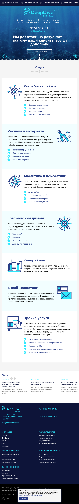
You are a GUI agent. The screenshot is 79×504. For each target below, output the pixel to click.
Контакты (56, 20)
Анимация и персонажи (22, 244)
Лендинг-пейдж (35, 111)
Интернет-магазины (36, 108)
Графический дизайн (71, 2)
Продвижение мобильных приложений (45, 343)
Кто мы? (20, 20)
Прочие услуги (36, 318)
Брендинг (16, 237)
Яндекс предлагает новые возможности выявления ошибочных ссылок (11, 384)
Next (15, 378)
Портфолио (43, 20)
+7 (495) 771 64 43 (38, 28)
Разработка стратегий (37, 195)
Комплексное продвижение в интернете (45, 349)
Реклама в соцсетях (21, 160)
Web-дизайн (17, 234)
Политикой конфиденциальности (30, 495)
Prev (11, 378)
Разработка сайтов (11, 2)
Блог (57, 22)
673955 (15, 490)
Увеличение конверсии (38, 198)
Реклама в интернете (31, 2)
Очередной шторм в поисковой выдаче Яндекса (42, 383)
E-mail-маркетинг (23, 288)
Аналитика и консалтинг (51, 2)
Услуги (31, 20)
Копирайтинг (35, 260)
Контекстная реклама (21, 153)
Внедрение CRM (35, 346)
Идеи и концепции (20, 241)
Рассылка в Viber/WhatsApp (40, 352)
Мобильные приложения (39, 115)
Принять (24, 498)
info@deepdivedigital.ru (11, 423)
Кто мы (4, 435)
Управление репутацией (38, 202)
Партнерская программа (28, 22)
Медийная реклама (20, 156)
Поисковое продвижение (23, 150)
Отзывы (47, 22)
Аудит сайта (33, 192)
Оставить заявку (39, 51)
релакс (75, 57)
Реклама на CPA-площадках (40, 339)
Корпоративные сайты (38, 105)
